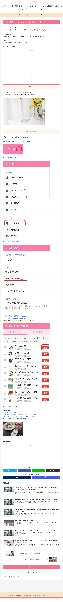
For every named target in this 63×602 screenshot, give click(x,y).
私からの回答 (32, 79)
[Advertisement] (31, 61)
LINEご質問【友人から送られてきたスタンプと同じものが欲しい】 (20, 416)
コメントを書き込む (31, 573)
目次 (29, 74)
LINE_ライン (6, 441)
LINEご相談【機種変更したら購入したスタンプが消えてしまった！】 (21, 414)
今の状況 (31, 77)
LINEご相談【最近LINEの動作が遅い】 (13, 412)
